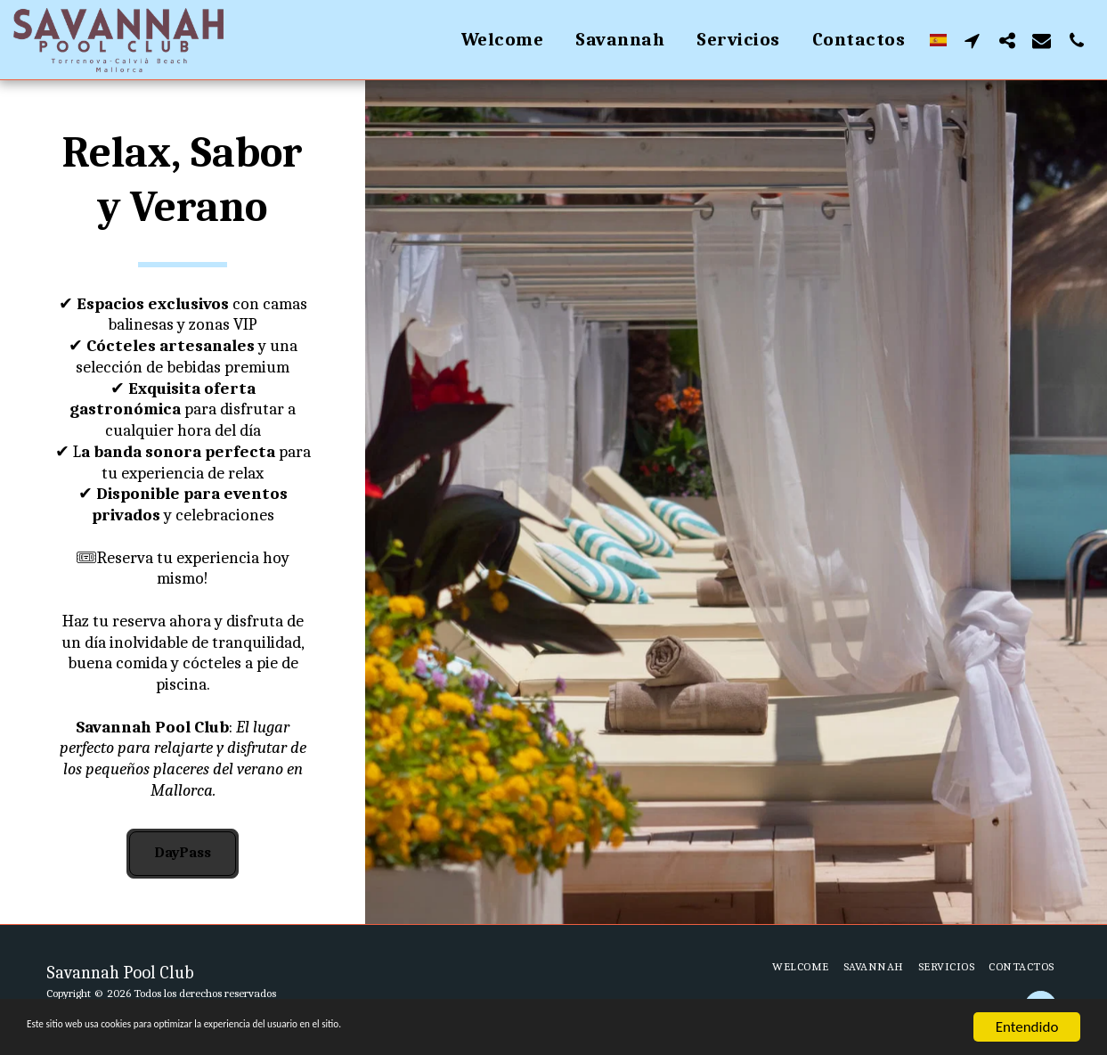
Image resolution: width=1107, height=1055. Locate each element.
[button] (972, 40)
